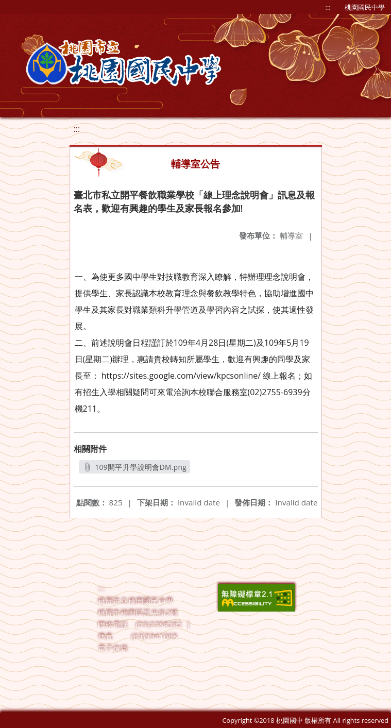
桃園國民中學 (365, 7)
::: (328, 7)
